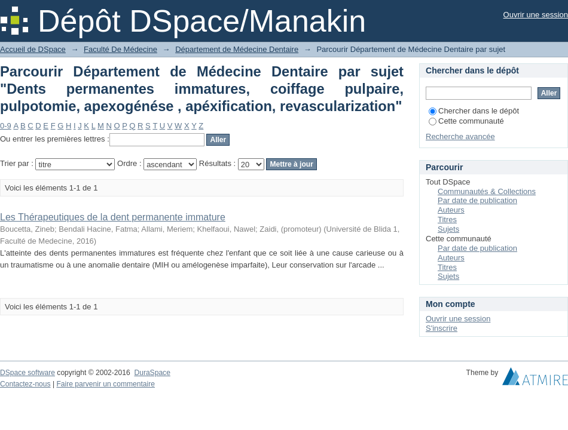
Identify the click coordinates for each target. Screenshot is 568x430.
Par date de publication (477, 200)
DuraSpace (152, 372)
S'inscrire (441, 328)
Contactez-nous (25, 384)
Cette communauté (466, 120)
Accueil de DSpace (33, 49)
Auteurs (451, 209)
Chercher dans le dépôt (474, 110)
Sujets (448, 229)
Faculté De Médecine (120, 49)
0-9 (5, 125)
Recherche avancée (460, 136)
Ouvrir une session (535, 14)
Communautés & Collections (487, 191)
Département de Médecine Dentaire (236, 49)
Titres (447, 219)
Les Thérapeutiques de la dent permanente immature (112, 217)
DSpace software (27, 372)
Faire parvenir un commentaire (105, 384)
